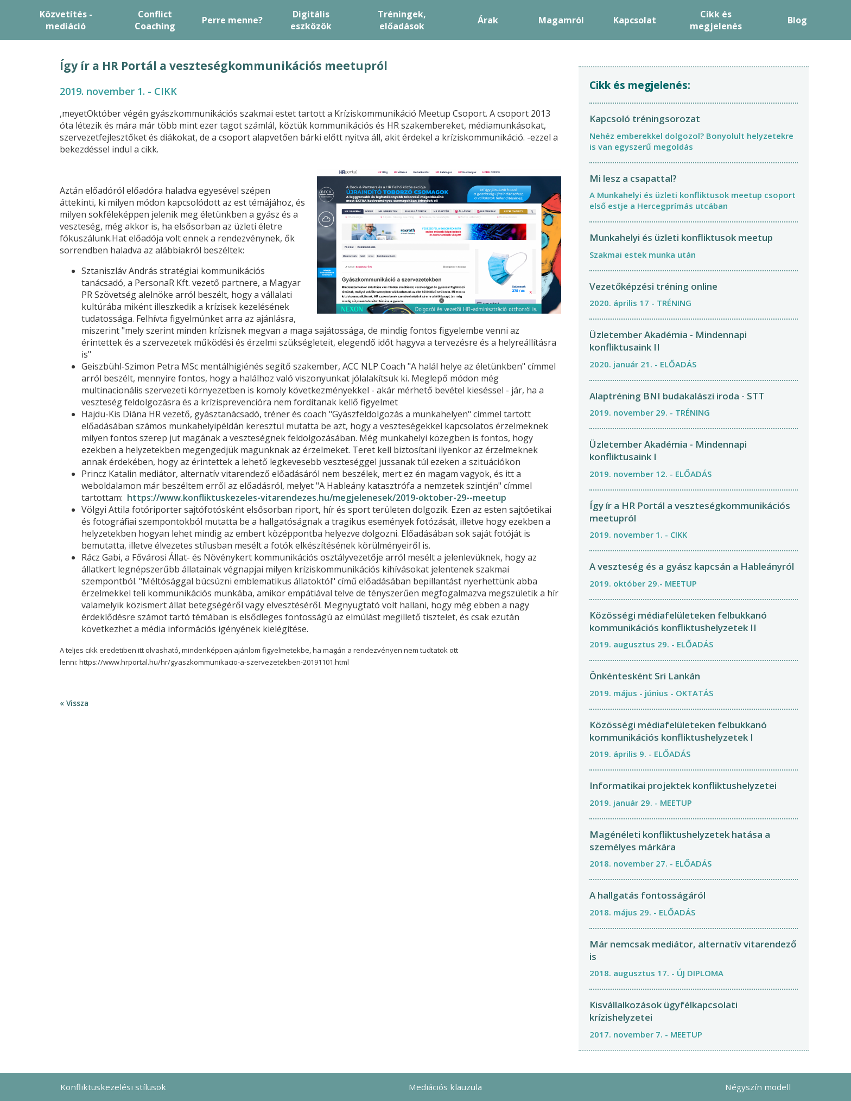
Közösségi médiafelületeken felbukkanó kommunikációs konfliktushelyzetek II (678, 621)
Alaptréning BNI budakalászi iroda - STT (676, 396)
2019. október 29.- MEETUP (643, 583)
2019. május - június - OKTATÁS (651, 693)
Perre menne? (232, 20)
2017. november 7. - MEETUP (645, 1034)
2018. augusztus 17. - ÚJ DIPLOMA (656, 973)
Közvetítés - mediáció (66, 20)
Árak (488, 20)
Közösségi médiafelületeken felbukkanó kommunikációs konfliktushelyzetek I (678, 730)
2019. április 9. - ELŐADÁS (639, 753)
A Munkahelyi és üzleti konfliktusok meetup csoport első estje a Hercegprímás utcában (692, 200)
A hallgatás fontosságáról (647, 895)
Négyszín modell (758, 1086)
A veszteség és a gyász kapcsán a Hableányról (691, 566)
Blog (797, 20)
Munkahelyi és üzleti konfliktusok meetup (681, 237)
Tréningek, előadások (402, 20)
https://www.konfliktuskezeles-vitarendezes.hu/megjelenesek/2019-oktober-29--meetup (316, 498)
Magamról (561, 20)
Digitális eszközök (311, 20)
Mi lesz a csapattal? (633, 178)
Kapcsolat (634, 20)
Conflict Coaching (155, 20)
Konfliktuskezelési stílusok (113, 1086)
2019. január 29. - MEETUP (640, 802)
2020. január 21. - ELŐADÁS (642, 364)
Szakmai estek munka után (642, 254)
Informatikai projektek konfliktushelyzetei (683, 785)
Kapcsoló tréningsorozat (644, 118)
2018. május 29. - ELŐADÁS (642, 912)
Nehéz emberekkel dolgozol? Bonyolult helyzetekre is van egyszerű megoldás (691, 141)
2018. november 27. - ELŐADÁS (650, 863)
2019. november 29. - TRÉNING (649, 412)
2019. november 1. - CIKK (638, 534)
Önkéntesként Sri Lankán (644, 676)
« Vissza (74, 703)
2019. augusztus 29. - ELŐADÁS (651, 644)
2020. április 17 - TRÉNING (640, 302)
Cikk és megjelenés (716, 20)
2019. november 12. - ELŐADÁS (650, 473)
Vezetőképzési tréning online (653, 286)
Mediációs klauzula (445, 1086)
